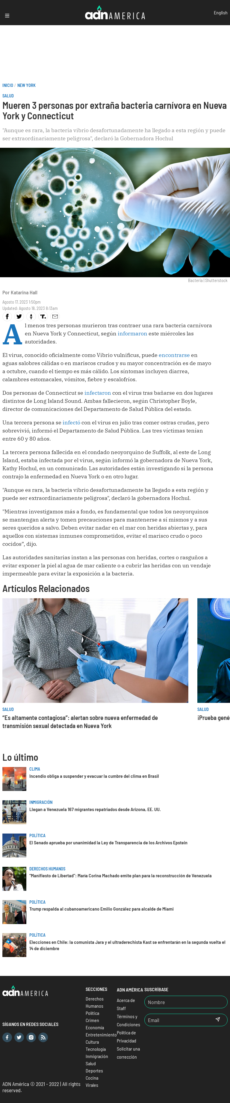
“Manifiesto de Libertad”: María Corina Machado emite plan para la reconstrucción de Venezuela (120, 875)
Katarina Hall (24, 292)
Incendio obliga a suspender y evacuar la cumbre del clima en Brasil (94, 776)
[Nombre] (186, 1002)
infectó (72, 422)
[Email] (176, 1020)
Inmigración (40, 802)
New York (26, 85)
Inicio (7, 85)
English (221, 12)
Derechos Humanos (47, 868)
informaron (132, 333)
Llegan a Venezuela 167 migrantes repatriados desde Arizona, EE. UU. (95, 809)
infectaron (98, 392)
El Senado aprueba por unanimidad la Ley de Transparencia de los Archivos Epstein (108, 842)
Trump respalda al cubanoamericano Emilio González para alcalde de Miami (101, 908)
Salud (8, 95)
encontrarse (175, 355)
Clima (34, 769)
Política (37, 835)
